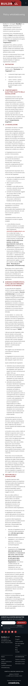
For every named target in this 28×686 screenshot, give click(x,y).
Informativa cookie (20, 663)
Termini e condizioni (20, 659)
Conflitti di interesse (6, 665)
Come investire (19, 641)
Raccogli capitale (19, 643)
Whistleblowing (5, 667)
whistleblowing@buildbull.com (16, 231)
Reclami (3, 659)
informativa (19, 625)
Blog (16, 650)
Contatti (17, 652)
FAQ (16, 648)
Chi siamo (17, 645)
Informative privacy (20, 661)
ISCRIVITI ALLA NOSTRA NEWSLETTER (12, 617)
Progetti (17, 639)
